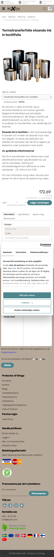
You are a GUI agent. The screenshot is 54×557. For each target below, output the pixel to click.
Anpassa (27, 303)
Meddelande (9, 317)
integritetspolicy (8, 352)
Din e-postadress (9, 490)
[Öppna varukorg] (50, 9)
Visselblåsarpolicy (10, 393)
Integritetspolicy (9, 397)
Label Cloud (7, 419)
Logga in (6, 437)
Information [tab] (21, 252)
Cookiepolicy (8, 401)
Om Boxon (6, 381)
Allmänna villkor (9, 445)
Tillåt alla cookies (27, 295)
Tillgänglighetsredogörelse (14, 405)
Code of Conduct (9, 409)
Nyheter (6, 385)
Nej (42, 359)
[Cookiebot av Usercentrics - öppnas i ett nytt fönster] (40, 245)
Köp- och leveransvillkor (13, 441)
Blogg (4, 389)
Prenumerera (39, 493)
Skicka (7, 365)
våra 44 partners (17, 265)
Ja (35, 359)
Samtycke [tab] (7, 252)
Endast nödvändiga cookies (27, 310)
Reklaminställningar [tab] (39, 252)
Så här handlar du (10, 433)
